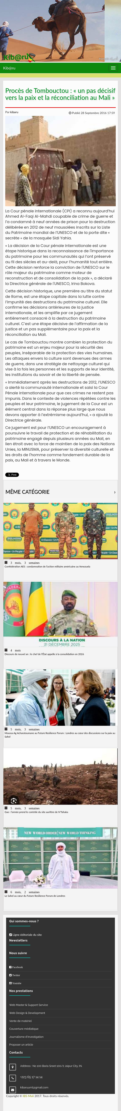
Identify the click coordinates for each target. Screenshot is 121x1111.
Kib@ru (9, 68)
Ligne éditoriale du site (25, 934)
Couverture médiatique (24, 1028)
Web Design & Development (27, 1013)
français (104, 58)
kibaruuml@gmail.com (34, 1087)
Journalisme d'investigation (26, 1036)
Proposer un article (21, 1044)
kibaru (13, 112)
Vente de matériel (20, 1021)
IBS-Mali (28, 1096)
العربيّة (114, 58)
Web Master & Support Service (28, 1005)
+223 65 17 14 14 (31, 1077)
